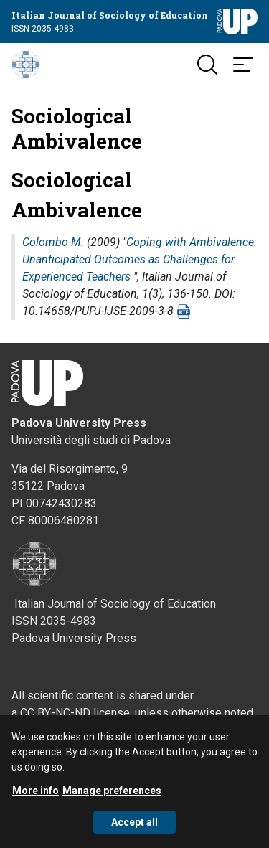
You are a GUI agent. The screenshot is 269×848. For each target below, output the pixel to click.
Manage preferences (111, 798)
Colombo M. (53, 242)
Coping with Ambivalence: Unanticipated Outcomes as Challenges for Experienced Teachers (139, 259)
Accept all (134, 830)
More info (35, 798)
